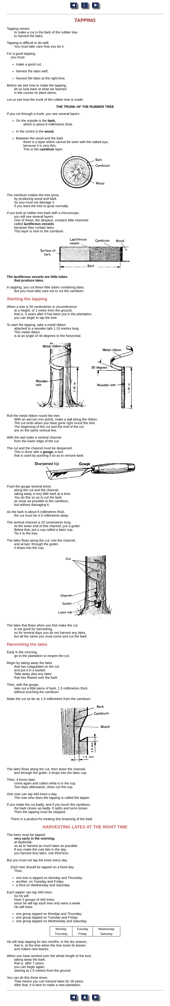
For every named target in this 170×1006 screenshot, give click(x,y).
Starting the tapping (27, 298)
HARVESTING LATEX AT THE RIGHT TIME (85, 826)
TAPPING (85, 20)
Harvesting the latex (27, 644)
